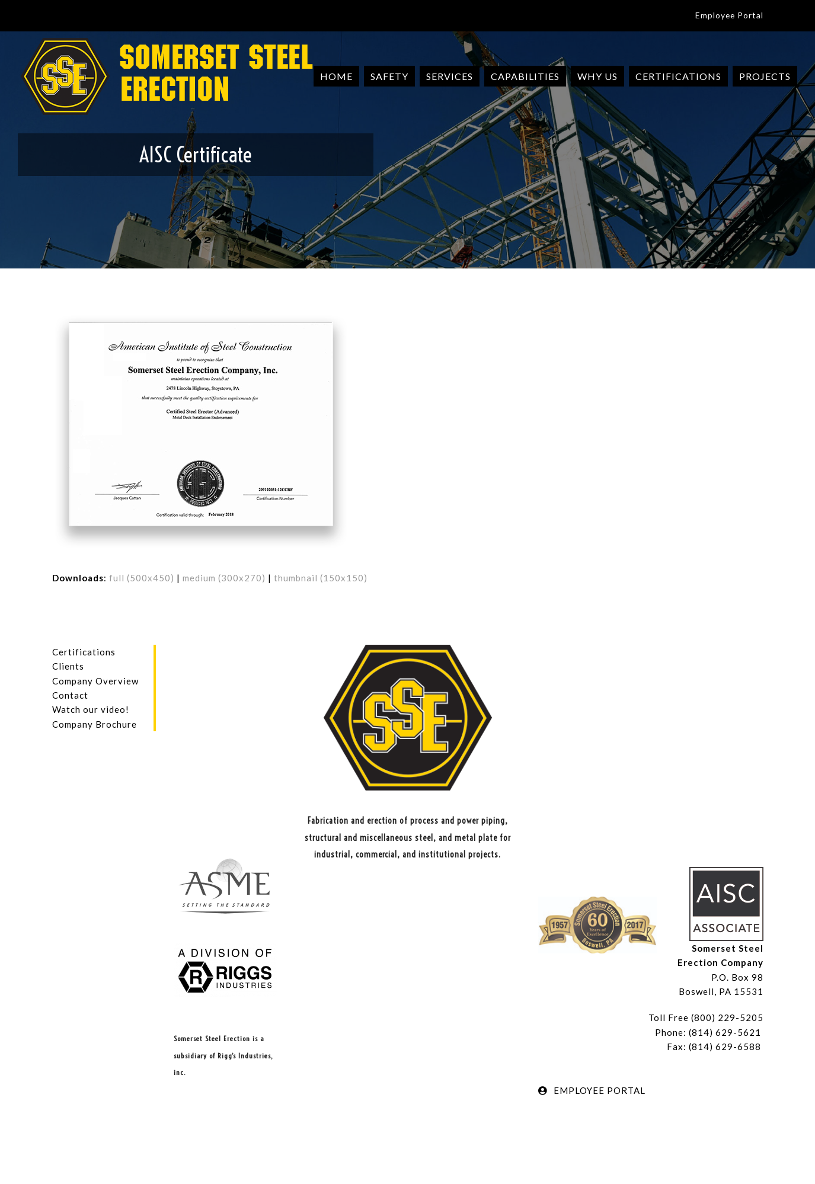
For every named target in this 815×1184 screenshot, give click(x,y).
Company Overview (95, 681)
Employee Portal (729, 15)
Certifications (84, 652)
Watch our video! (90, 709)
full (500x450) (141, 577)
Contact (70, 695)
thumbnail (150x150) (320, 577)
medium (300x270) (224, 577)
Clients (68, 666)
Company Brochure (94, 724)
